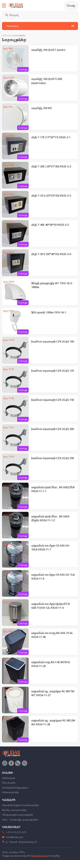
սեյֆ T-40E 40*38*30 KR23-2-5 (50, 224)
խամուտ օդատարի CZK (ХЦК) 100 (52, 341)
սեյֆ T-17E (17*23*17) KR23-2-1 (50, 137)
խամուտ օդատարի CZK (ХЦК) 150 (52, 400)
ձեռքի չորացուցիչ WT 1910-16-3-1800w (52, 285)
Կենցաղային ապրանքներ (17, 814)
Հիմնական (7, 35)
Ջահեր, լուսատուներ (14, 809)
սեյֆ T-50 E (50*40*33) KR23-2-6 (51, 254)
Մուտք (71, 5)
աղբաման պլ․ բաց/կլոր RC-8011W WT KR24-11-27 (52, 693)
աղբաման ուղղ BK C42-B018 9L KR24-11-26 (50, 664)
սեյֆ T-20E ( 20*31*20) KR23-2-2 (51, 166)
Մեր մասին (8, 782)
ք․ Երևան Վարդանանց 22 (19, 841)
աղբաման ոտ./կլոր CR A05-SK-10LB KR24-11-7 (50, 547)
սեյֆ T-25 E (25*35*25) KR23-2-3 (51, 195)
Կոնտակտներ (10, 792)
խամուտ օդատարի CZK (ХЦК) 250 (52, 458)
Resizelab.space (39, 855)
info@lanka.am (12, 837)
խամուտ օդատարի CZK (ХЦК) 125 (52, 370)
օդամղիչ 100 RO (41, 108)
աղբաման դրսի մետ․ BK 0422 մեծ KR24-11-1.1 (52, 489)
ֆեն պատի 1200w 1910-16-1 (48, 312)
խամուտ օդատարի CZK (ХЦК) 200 (52, 429)
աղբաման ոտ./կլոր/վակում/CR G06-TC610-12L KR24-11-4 (50, 606)
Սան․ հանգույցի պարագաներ (20, 819)
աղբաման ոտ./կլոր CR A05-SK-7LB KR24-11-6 (53, 577)
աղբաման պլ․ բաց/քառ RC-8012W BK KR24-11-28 (53, 722)
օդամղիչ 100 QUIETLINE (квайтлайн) (46, 81)
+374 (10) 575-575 (14, 832)
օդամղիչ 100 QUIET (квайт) (48, 50)
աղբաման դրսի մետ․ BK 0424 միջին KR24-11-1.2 (50, 518)
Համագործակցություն (15, 787)
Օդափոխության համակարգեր (20, 805)
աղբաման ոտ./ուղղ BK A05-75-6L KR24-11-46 (52, 635)
